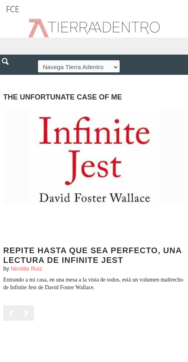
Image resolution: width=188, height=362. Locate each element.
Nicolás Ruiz (26, 268)
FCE (12, 9)
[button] (8, 78)
